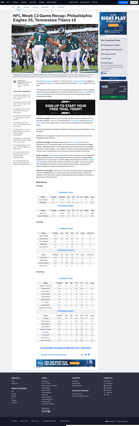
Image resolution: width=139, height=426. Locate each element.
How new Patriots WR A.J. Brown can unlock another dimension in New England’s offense (21, 154)
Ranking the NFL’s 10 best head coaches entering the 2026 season (21, 110)
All (13, 7)
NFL (19, 7)
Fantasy (26, 7)
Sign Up (113, 97)
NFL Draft (45, 7)
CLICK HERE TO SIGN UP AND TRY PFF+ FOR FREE (65, 348)
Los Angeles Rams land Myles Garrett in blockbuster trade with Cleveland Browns (21, 162)
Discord (108, 390)
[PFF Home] (2, 2)
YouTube (109, 385)
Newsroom (15, 383)
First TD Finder (46, 383)
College (35, 7)
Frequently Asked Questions (80, 396)
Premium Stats (46, 390)
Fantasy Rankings (47, 399)
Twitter (108, 381)
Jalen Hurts (82, 92)
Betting (61, 7)
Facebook (109, 388)
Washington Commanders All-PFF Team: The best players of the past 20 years (22, 140)
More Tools (113, 78)
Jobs (13, 381)
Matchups (45, 394)
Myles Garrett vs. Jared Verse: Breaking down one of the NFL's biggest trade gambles (21, 132)
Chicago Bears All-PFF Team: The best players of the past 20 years (22, 124)
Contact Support (77, 393)
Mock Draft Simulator (48, 404)
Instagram (109, 383)
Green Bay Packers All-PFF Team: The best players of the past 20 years (22, 103)
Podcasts (109, 392)
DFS (53, 7)
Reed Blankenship (54, 155)
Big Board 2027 (46, 401)
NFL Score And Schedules (49, 385)
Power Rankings (46, 392)
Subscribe (75, 381)
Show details (28, 422)
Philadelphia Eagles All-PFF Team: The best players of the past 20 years (22, 147)
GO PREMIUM (123, 2)
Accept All (124, 409)
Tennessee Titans (78, 81)
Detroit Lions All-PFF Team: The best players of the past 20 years (22, 117)
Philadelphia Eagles (45, 81)
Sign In (134, 2)
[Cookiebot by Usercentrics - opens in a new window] (12, 422)
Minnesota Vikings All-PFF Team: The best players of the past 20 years (22, 97)
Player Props (45, 381)
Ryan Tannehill (75, 142)
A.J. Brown (79, 83)
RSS (107, 394)
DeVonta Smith (74, 120)
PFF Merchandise (77, 385)
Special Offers (76, 383)
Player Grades (46, 388)
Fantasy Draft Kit (47, 397)
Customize (123, 415)
